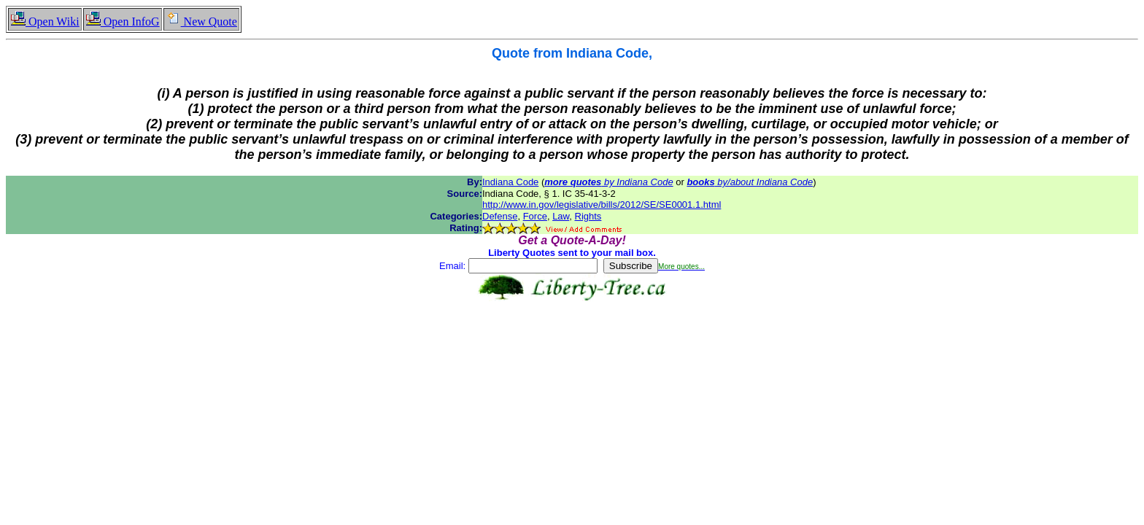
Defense (499, 216)
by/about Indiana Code (750, 181)
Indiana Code (510, 181)
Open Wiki (45, 21)
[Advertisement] (572, 347)
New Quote (201, 21)
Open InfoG (122, 21)
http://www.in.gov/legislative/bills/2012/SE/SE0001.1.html (601, 204)
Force (535, 216)
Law (560, 216)
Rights (588, 216)
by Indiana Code (608, 181)
